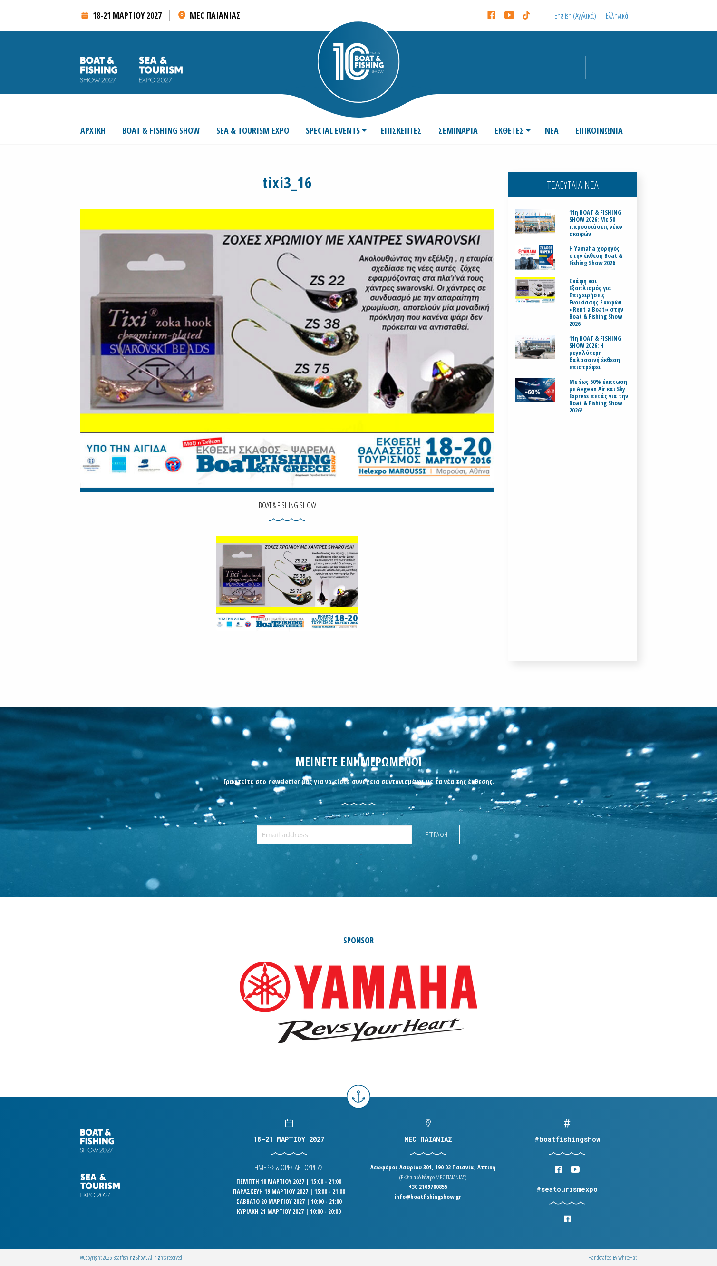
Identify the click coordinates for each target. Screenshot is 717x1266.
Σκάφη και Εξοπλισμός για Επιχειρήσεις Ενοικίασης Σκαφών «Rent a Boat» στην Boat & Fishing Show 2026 (596, 302)
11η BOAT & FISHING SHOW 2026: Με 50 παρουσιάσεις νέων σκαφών (595, 223)
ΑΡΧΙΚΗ (93, 130)
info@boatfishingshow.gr (428, 1196)
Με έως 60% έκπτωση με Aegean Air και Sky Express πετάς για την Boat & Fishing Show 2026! (598, 396)
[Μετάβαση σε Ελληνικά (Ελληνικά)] (617, 15)
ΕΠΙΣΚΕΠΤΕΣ (401, 130)
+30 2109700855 (428, 1186)
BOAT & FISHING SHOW (161, 130)
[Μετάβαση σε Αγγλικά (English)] (575, 15)
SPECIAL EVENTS (333, 130)
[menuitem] (96, 130)
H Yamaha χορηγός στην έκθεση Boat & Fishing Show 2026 (595, 255)
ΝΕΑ (552, 130)
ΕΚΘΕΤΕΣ (509, 130)
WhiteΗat (627, 1258)
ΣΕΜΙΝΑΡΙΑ (458, 130)
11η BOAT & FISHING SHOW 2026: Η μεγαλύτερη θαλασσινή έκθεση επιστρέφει (595, 353)
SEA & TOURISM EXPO (252, 130)
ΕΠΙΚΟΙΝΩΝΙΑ (599, 130)
